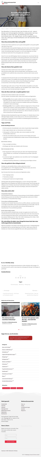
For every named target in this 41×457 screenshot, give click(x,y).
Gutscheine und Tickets (7, 373)
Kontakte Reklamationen (7, 381)
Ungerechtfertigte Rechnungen (8, 354)
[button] (38, 2)
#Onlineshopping (14, 284)
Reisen (3, 376)
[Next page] (30, 293)
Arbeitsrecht (4, 366)
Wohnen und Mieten (6, 361)
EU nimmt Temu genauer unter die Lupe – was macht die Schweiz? (30, 319)
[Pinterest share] (23, 22)
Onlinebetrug (5, 352)
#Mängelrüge (27, 284)
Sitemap (15, 450)
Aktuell (7, 28)
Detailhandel (5, 371)
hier (20, 199)
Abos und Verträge (6, 347)
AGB (7, 450)
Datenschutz (11, 450)
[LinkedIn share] (20, 22)
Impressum (3, 450)
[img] (10, 310)
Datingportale (5, 359)
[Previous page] (10, 293)
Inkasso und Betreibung (7, 349)
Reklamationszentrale (21, 17)
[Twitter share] (18, 22)
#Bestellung (21, 284)
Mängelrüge (4, 356)
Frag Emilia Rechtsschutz (7, 369)
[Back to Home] (8, 2)
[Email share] (25, 22)
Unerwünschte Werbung (7, 378)
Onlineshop (22, 10)
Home (2, 28)
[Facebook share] (16, 22)
